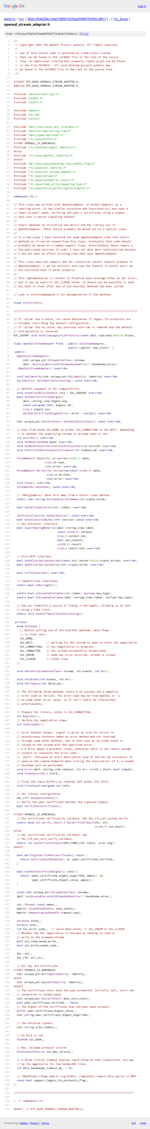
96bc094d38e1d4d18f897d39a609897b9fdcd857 (67, 19)
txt (133, 1123)
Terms (45, 1123)
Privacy (34, 1123)
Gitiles (23, 1123)
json (143, 1123)
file (84, 33)
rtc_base (120, 19)
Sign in (142, 6)
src (21, 19)
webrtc (10, 19)
